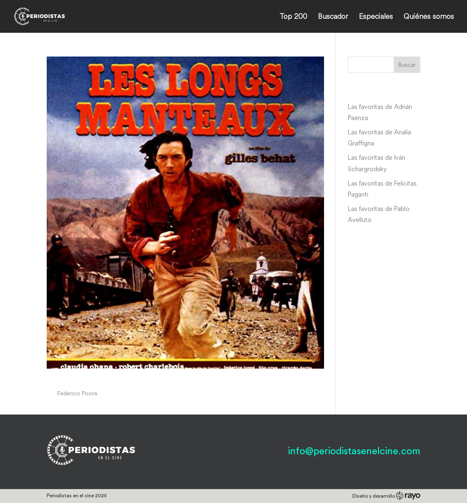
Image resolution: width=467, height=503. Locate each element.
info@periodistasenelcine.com (354, 451)
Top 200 (293, 17)
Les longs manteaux (97, 377)
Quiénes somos (429, 17)
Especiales (376, 17)
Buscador (333, 17)
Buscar (407, 64)
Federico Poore (77, 393)
